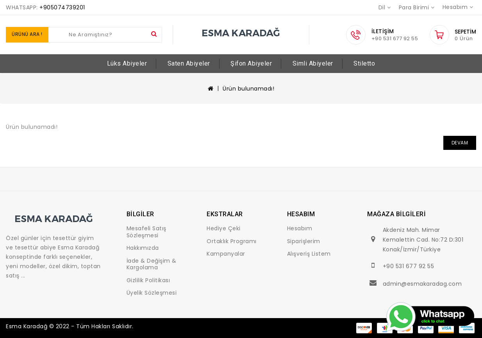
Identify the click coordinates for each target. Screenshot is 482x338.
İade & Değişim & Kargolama (152, 264)
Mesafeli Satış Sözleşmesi (146, 231)
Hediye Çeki (224, 228)
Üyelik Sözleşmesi (152, 293)
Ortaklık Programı (232, 241)
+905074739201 (62, 7)
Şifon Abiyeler (251, 63)
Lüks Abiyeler (127, 63)
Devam (460, 142)
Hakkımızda (143, 248)
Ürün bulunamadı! (248, 89)
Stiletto (364, 63)
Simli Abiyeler (313, 63)
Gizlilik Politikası (148, 280)
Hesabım (299, 228)
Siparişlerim (303, 241)
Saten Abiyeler (189, 63)
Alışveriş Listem (309, 254)
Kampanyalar (226, 254)
